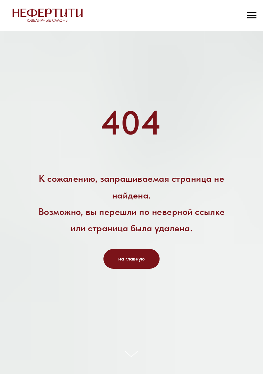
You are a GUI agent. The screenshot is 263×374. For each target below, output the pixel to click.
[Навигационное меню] (251, 15)
